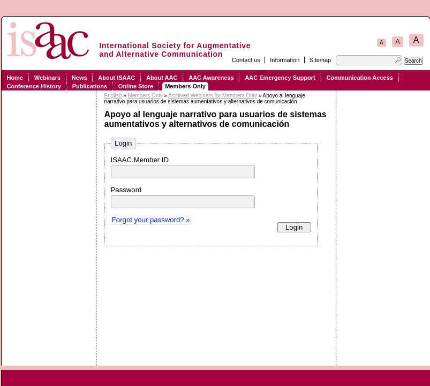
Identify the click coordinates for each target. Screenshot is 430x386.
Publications (89, 86)
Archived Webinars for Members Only (212, 96)
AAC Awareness (210, 77)
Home (14, 77)
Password (126, 190)
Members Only (185, 86)
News (79, 77)
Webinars (47, 77)
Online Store (135, 86)
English (113, 96)
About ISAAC (116, 77)
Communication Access (360, 77)
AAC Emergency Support (280, 77)
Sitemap (320, 60)
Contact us (246, 60)
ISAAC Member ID (140, 160)
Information (284, 60)
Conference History (33, 86)
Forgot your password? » (151, 220)
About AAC (161, 77)
